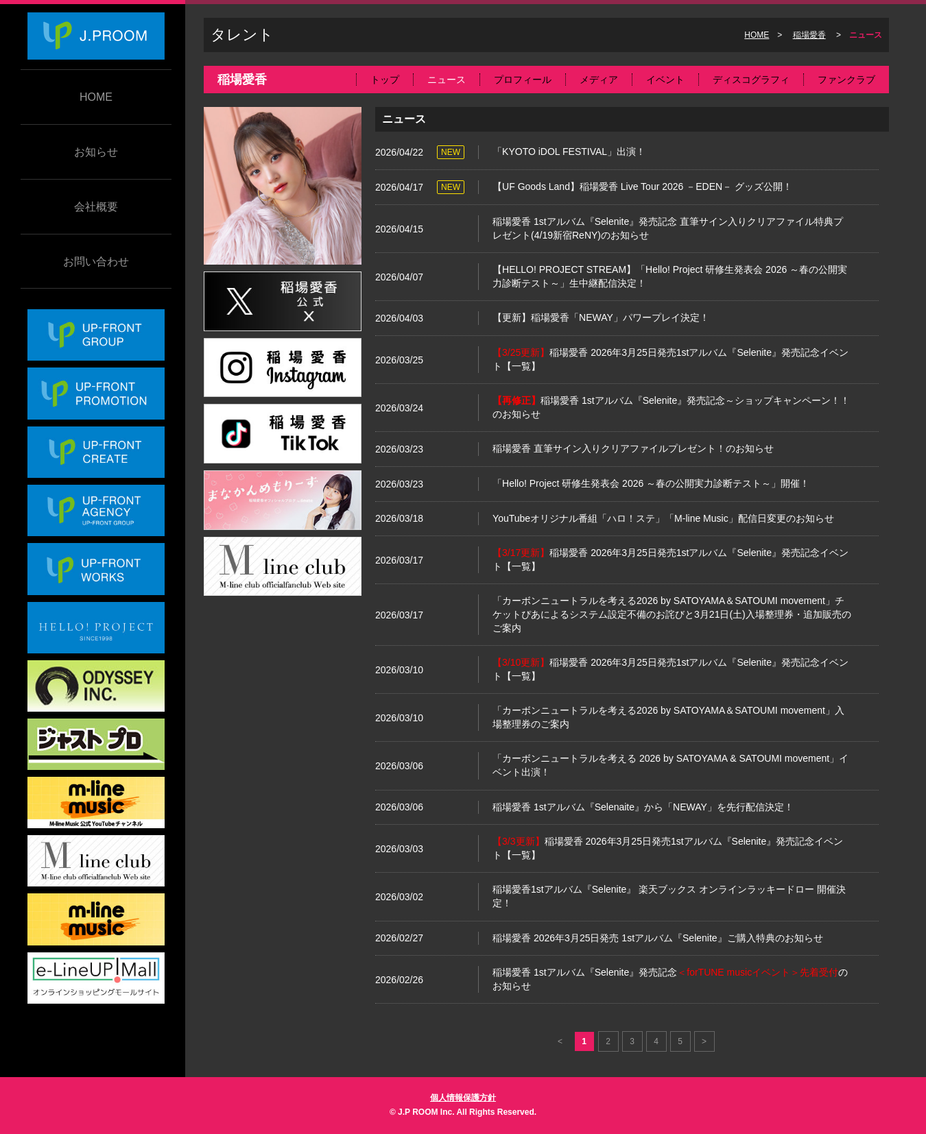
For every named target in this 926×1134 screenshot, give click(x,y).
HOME (96, 97)
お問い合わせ (96, 261)
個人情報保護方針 (463, 1097)
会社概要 (96, 207)
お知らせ (96, 152)
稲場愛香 (809, 35)
